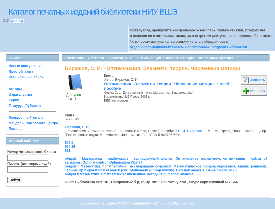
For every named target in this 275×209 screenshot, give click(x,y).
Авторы (15, 89)
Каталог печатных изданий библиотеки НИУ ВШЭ (92, 11)
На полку (253, 91)
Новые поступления (26, 66)
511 (67, 151)
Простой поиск (21, 72)
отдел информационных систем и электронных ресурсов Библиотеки (188, 47)
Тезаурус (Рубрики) (25, 106)
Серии (14, 100)
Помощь (15, 129)
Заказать (253, 80)
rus (21, 21)
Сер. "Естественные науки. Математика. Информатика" (154, 92)
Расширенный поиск (26, 77)
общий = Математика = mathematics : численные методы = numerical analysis (129, 174)
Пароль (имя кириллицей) (29, 164)
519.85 (70, 147)
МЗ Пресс (132, 96)
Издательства (20, 95)
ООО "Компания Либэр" (139, 203)
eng (14, 21)
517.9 (69, 143)
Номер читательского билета (31, 152)
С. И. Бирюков (190, 131)
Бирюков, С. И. (127, 80)
